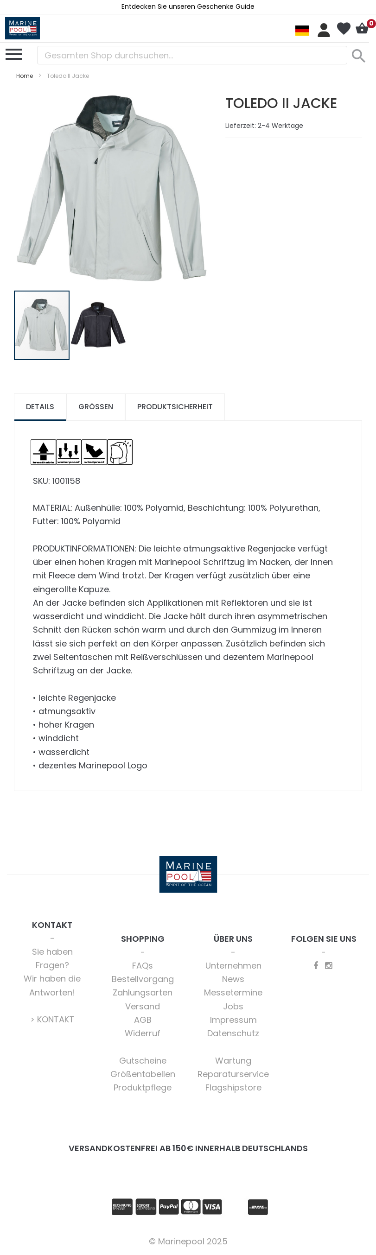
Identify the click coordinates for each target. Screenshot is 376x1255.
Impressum (233, 1020)
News (233, 979)
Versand (142, 1006)
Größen (95, 406)
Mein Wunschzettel (344, 29)
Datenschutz (233, 1033)
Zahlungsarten (142, 992)
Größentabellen (142, 1074)
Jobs (233, 1006)
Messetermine (233, 992)
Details (40, 406)
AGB (143, 1020)
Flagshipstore (233, 1087)
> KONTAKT (52, 1019)
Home (24, 76)
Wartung (233, 1060)
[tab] (40, 407)
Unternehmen (233, 965)
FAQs (142, 965)
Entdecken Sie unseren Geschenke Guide (188, 6)
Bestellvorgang (143, 979)
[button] (98, 325)
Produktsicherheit (175, 406)
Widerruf (142, 1033)
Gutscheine (142, 1060)
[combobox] (192, 55)
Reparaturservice (233, 1074)
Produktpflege (143, 1087)
